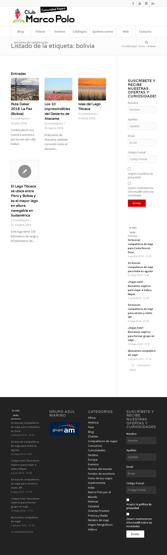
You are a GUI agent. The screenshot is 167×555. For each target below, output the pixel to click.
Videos (92, 529)
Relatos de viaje (98, 520)
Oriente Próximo (98, 511)
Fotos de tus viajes (100, 478)
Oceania (93, 506)
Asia (91, 427)
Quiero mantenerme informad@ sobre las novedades (141, 191)
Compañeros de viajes (103, 441)
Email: (131, 136)
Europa (93, 459)
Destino (93, 455)
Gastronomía (96, 483)
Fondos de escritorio (101, 474)
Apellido (133, 119)
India (91, 487)
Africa (92, 418)
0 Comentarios (20, 118)
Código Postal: (137, 152)
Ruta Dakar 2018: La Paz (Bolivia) (21, 109)
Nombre (133, 103)
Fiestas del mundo (100, 469)
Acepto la (140, 175)
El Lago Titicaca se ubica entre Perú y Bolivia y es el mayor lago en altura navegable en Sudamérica (24, 201)
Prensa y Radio (98, 515)
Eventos (93, 464)
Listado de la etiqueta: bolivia (53, 46)
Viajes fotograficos (100, 525)
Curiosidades (97, 450)
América (93, 422)
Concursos (95, 446)
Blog (91, 432)
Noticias (93, 501)
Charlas (93, 436)
